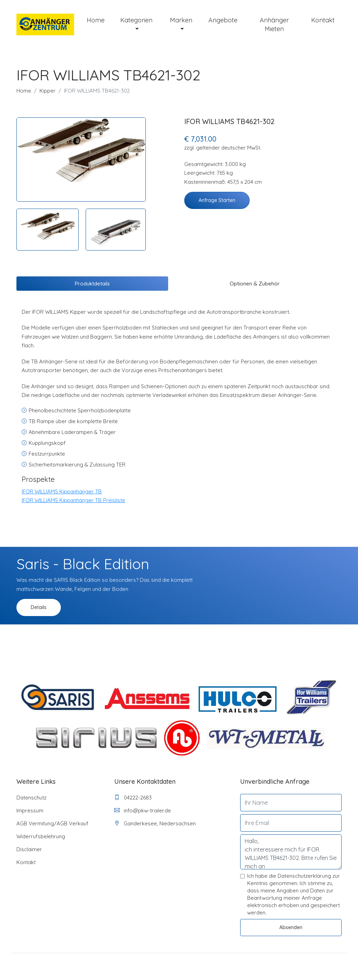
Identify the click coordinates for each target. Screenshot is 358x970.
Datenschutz (31, 797)
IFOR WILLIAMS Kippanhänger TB (62, 491)
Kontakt (323, 20)
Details (38, 607)
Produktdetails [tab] (92, 283)
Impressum (29, 810)
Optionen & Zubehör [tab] (255, 283)
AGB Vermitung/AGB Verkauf (52, 823)
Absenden (290, 927)
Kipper (48, 90)
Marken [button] (181, 20)
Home (96, 20)
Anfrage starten (217, 200)
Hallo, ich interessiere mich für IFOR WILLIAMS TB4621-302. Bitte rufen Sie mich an (291, 851)
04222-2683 (133, 797)
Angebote (222, 20)
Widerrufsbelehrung (40, 836)
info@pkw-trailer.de (142, 810)
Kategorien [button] (136, 20)
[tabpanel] (81, 150)
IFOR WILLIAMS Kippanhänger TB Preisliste (73, 500)
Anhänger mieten (274, 24)
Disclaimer (29, 849)
